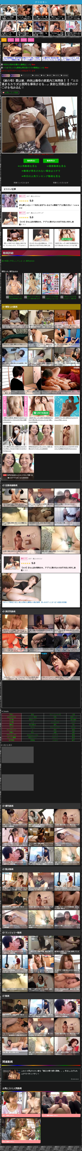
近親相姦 (64, 75)
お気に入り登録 (11, 92)
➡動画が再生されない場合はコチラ (41, 171)
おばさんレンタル (32, 735)
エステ (73, 722)
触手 (73, 740)
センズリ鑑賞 (11, 737)
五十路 (11, 719)
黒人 (32, 732)
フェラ (11, 727)
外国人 (11, 732)
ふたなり (55, 740)
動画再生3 (51, 161)
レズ (32, 722)
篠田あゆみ (15, 75)
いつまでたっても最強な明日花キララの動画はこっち (23, 68)
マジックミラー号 (55, 714)
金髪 (55, 732)
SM (73, 724)
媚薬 (17, 40)
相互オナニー (32, 737)
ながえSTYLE (11, 717)
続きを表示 (7, 745)
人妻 (73, 714)
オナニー (55, 737)
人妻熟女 (35, 75)
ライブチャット (11, 730)
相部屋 (23, 40)
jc (32, 730)
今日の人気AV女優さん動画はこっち (17, 64)
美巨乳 (56, 75)
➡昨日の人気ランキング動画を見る (41, 176)
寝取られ (5, 75)
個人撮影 (73, 719)
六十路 (11, 722)
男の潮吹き (32, 724)
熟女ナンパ (32, 719)
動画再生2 (31, 161)
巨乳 (55, 717)
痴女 (55, 730)
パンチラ (55, 735)
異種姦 (33, 740)
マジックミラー (55, 727)
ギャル (33, 727)
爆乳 (49, 75)
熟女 (43, 75)
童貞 (73, 737)
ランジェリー (26, 75)
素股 (73, 735)
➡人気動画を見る (27, 166)
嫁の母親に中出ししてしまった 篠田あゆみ (18, 261)
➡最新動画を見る (56, 166)
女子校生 (11, 740)
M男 (73, 732)
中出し (10, 40)
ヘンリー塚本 (32, 717)
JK (55, 719)
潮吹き (31, 40)
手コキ (73, 727)
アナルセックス (11, 735)
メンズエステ (55, 722)
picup (4, 40)
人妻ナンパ (73, 717)
